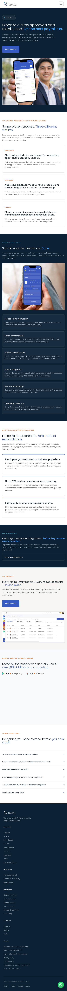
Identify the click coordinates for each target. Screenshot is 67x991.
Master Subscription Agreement (15, 946)
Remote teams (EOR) (11, 879)
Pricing (6, 930)
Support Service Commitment (15, 954)
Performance (8, 847)
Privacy (5, 986)
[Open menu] (61, 4)
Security (20, 986)
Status (27, 986)
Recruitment (8, 882)
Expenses (7, 855)
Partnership (7, 914)
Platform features (10, 895)
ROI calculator (8, 906)
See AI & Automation (14, 557)
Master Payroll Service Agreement (16, 965)
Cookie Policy (8, 961)
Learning (6, 851)
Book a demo (10, 49)
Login (5, 934)
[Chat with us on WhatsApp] (61, 985)
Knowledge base (10, 899)
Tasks (5, 859)
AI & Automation (9, 862)
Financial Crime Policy (11, 969)
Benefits (6, 844)
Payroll (6, 836)
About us (6, 926)
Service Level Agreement (13, 950)
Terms (13, 986)
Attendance (8, 840)
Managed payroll (10, 875)
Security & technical (11, 910)
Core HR (6, 833)
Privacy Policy (8, 958)
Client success (9, 903)
